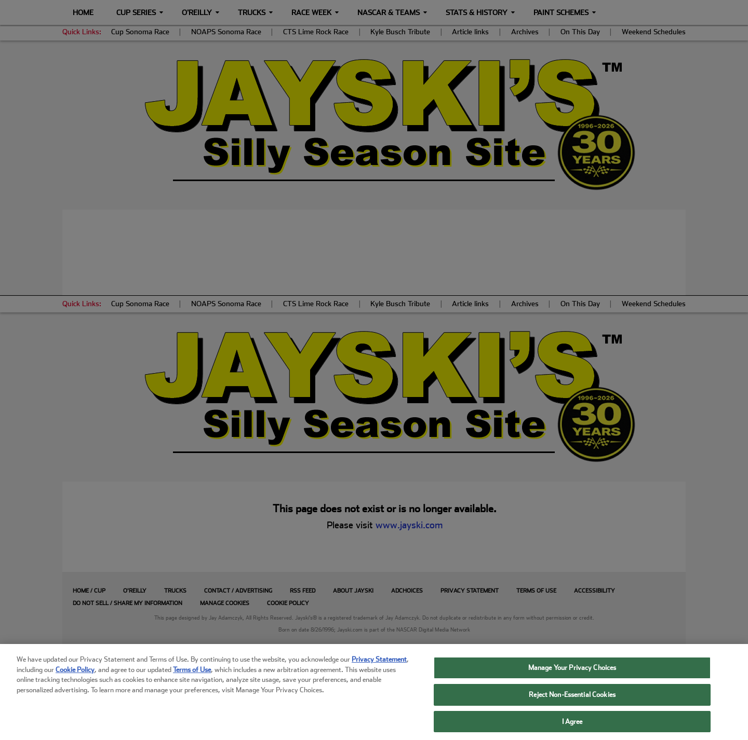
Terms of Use (192, 679)
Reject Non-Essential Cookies (572, 704)
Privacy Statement (379, 669)
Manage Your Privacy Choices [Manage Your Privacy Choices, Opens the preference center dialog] (572, 677)
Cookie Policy (75, 679)
